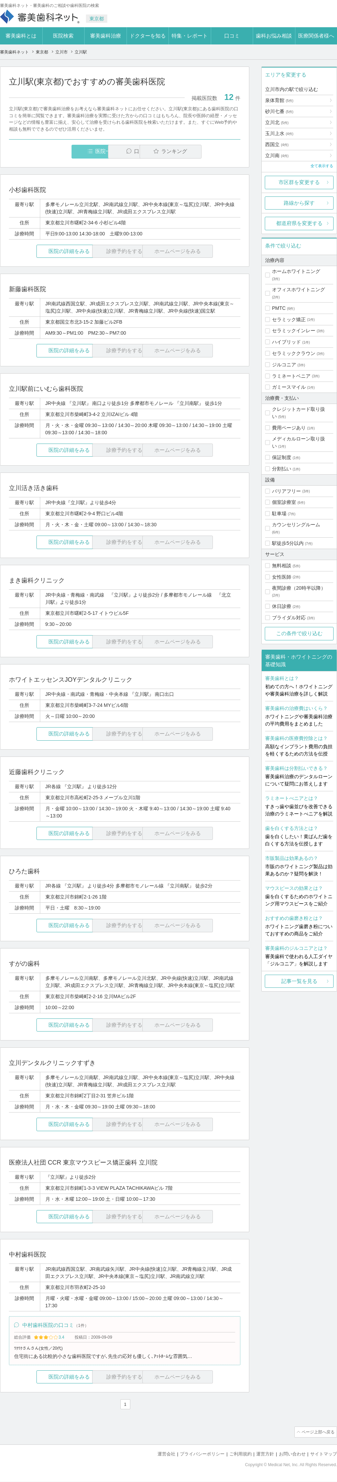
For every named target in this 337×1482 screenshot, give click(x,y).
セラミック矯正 (289, 319)
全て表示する (322, 166)
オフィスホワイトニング (298, 289)
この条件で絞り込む (299, 633)
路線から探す (299, 203)
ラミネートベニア (291, 376)
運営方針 (265, 1454)
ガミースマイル (289, 387)
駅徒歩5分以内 (288, 543)
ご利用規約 (240, 1454)
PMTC (279, 308)
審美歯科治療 (105, 36)
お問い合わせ (292, 1454)
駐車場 (279, 513)
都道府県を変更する (299, 223)
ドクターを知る (148, 36)
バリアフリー (286, 491)
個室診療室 (284, 502)
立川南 (277, 155)
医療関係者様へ (316, 36)
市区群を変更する (299, 182)
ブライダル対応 (289, 617)
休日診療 (281, 606)
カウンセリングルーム (296, 524)
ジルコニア (284, 364)
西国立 (277, 144)
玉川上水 (279, 133)
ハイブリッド (286, 342)
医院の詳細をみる (47, 251)
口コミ (232, 36)
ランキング (201, 151)
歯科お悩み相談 (274, 36)
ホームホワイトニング (296, 271)
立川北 (277, 122)
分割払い (281, 468)
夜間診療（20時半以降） (299, 588)
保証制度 (281, 457)
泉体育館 (279, 100)
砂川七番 (279, 111)
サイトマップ (323, 1454)
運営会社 (166, 1454)
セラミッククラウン (293, 353)
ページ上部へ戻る (317, 1433)
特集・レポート (190, 36)
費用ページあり (289, 427)
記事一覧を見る (299, 981)
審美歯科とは (21, 36)
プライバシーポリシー (202, 1454)
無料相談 (281, 565)
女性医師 (281, 577)
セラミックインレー (293, 330)
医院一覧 (56, 151)
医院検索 (63, 36)
